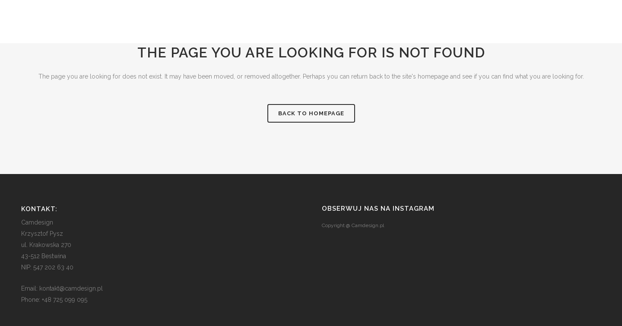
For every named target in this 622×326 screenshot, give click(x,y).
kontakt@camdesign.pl (71, 288)
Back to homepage (311, 113)
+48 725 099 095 (64, 299)
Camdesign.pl (368, 225)
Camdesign (37, 222)
